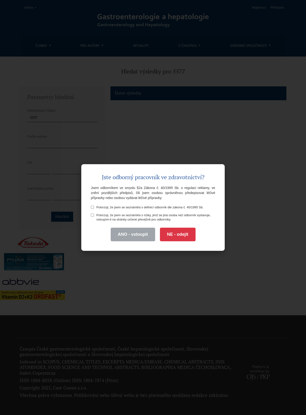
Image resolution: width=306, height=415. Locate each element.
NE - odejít (177, 234)
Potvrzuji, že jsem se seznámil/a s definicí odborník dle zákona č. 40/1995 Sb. (147, 207)
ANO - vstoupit (133, 234)
